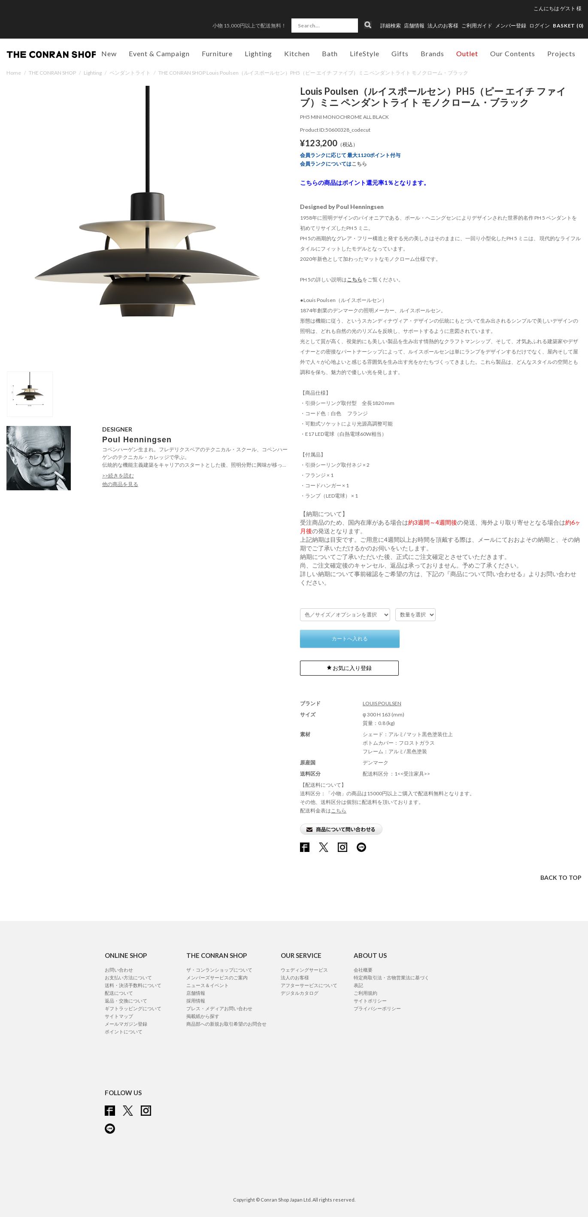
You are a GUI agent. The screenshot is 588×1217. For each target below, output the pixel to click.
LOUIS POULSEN (382, 703)
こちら (359, 163)
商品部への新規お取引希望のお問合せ (226, 1024)
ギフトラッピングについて (133, 1008)
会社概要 (363, 969)
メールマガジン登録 (126, 1024)
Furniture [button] (217, 53)
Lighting (93, 72)
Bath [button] (330, 53)
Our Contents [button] (512, 53)
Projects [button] (561, 53)
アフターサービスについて (309, 985)
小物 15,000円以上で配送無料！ (249, 25)
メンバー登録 (510, 25)
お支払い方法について (128, 977)
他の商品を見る (120, 484)
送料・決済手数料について (133, 985)
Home (13, 72)
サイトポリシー (370, 1000)
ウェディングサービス (304, 969)
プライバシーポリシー (377, 1008)
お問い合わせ (119, 969)
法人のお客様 (442, 25)
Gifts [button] (400, 53)
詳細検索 (390, 25)
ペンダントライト (130, 72)
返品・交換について (126, 1000)
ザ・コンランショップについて (219, 969)
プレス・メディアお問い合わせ (219, 1008)
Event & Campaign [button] (159, 53)
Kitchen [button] (297, 53)
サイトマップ (119, 1016)
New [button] (109, 53)
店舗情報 (414, 25)
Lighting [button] (258, 53)
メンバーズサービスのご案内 (217, 977)
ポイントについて (123, 1031)
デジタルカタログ (299, 993)
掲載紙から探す (202, 1016)
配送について (119, 993)
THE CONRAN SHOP (52, 72)
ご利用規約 (365, 993)
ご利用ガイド (476, 25)
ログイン (539, 25)
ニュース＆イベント (207, 985)
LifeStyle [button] (364, 53)
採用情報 (195, 1000)
